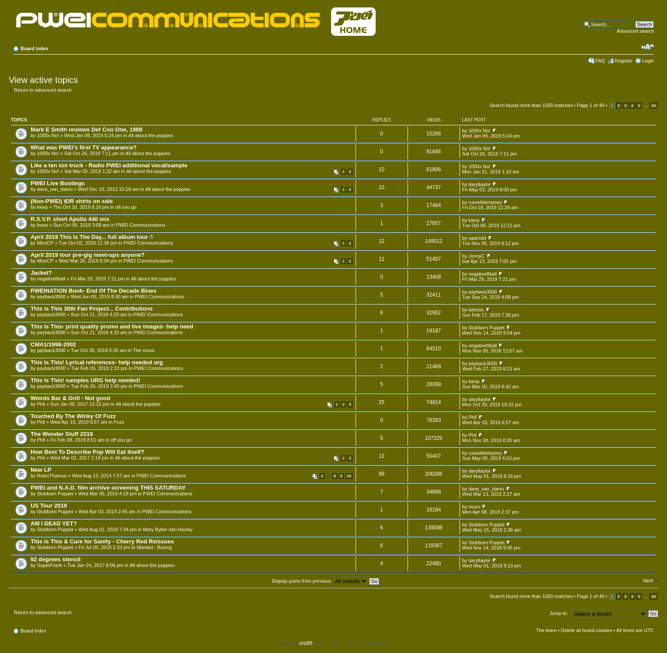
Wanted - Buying (154, 547)
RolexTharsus (52, 475)
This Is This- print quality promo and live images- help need (112, 326)
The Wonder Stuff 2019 (62, 434)
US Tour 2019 (49, 505)
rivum (474, 506)
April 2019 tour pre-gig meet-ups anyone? (88, 255)
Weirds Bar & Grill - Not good (70, 398)
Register (623, 60)
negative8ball (51, 278)
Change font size (647, 47)
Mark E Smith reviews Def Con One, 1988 (86, 129)
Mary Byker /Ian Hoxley (168, 529)
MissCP (45, 242)
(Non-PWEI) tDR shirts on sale (72, 201)
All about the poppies (150, 135)
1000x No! (48, 135)
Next (648, 580)
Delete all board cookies (586, 630)
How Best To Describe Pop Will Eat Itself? (88, 452)
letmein (476, 309)
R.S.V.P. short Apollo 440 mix (70, 219)
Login (648, 60)
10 (349, 476)
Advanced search (635, 31)
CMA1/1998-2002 (53, 344)
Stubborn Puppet (487, 327)
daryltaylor (480, 184)
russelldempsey (485, 202)
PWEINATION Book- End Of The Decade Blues (93, 290)
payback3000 (51, 296)
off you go (125, 207)
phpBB (305, 643)
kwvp (42, 207)
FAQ (600, 60)
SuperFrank (49, 565)
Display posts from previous (325, 581)
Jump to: (558, 613)
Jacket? (41, 272)
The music (144, 350)
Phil (41, 404)
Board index (34, 48)
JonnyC (477, 256)
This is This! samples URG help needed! (85, 380)
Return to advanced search (43, 90)
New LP (41, 469)
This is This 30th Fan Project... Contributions (92, 308)
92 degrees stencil (55, 559)
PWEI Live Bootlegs (58, 183)
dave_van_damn (55, 189)
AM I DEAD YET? (54, 523)
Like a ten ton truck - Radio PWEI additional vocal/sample (109, 165)
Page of (590, 105)
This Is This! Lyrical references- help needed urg (97, 362)
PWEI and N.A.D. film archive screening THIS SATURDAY (108, 487)
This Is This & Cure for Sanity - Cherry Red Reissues (102, 541)
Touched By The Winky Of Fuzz (73, 416)
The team (546, 630)
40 (653, 105)
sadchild (477, 238)
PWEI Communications (140, 225)
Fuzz (119, 422)
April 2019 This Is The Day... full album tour (89, 237)
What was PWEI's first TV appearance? (84, 147)
